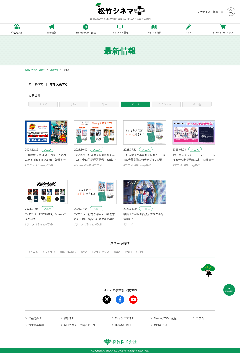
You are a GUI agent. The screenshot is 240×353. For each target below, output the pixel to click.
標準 (215, 12)
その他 (197, 104)
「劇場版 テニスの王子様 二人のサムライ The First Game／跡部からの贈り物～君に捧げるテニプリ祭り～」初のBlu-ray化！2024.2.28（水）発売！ (45, 157)
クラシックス (166, 104)
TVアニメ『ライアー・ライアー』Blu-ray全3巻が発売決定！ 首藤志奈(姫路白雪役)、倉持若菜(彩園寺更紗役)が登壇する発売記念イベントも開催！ (193, 157)
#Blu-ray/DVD (44, 165)
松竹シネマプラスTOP (35, 69)
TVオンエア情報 (124, 318)
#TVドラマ (48, 252)
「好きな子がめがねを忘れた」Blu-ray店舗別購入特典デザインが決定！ (144, 157)
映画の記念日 (123, 325)
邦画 (73, 104)
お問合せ (159, 325)
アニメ (135, 104)
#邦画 (128, 252)
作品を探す (35, 318)
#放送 (84, 252)
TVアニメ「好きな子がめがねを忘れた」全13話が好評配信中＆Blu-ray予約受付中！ (95, 157)
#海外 (117, 252)
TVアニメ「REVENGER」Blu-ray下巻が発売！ (45, 216)
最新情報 (54, 69)
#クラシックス (100, 252)
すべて (43, 104)
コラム (200, 318)
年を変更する (59, 84)
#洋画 (139, 252)
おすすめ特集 (36, 325)
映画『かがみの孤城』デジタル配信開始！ (143, 216)
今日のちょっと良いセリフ (80, 325)
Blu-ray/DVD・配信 (165, 318)
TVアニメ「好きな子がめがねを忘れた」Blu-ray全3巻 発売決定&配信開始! (95, 216)
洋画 (104, 104)
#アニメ (30, 165)
